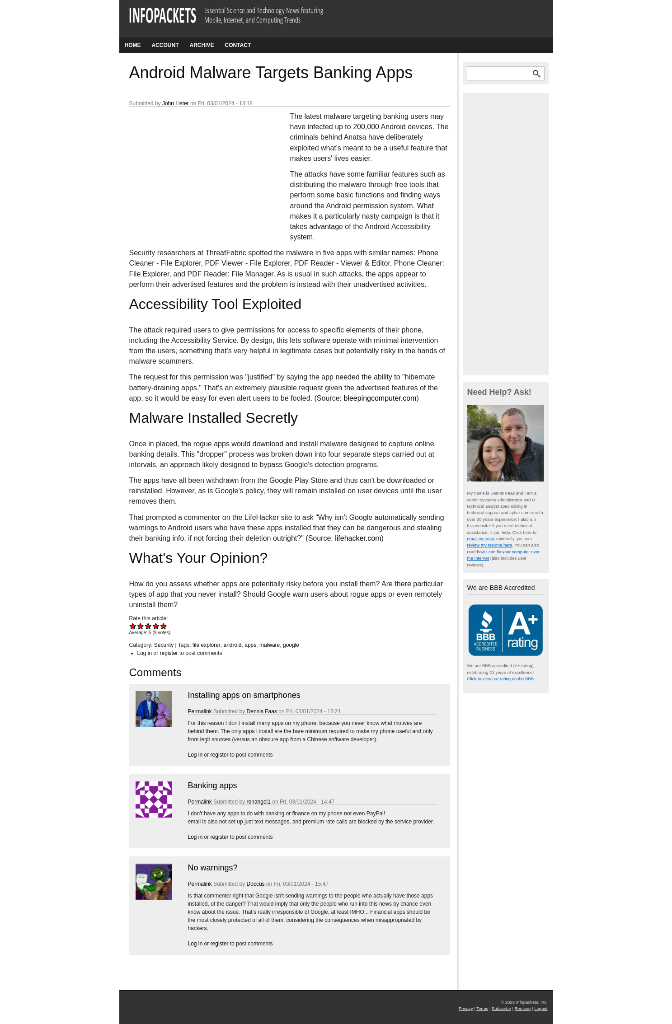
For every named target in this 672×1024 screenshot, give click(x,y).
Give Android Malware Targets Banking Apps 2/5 (141, 625)
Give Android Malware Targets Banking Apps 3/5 (148, 625)
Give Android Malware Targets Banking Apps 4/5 (156, 625)
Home (133, 45)
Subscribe (501, 1008)
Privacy (466, 1008)
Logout (540, 1008)
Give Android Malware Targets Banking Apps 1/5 (133, 625)
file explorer (207, 645)
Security (164, 645)
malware (269, 645)
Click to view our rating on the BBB (500, 678)
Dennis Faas (262, 711)
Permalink (200, 711)
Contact (238, 45)
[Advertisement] (197, 171)
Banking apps (212, 785)
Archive (202, 45)
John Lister (175, 103)
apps (250, 645)
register (169, 653)
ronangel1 (259, 802)
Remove (523, 1008)
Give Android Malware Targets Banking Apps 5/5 (164, 625)
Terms (482, 1008)
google (291, 645)
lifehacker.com (358, 538)
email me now (480, 538)
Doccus (256, 884)
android (233, 645)
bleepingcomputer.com (379, 398)
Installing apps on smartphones (244, 695)
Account (165, 45)
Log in (144, 653)
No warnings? (213, 867)
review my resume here (489, 544)
